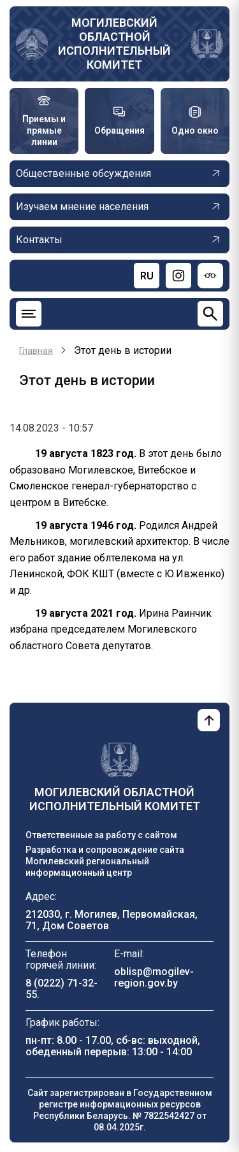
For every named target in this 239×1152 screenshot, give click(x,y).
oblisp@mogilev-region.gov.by (154, 977)
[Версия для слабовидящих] (210, 275)
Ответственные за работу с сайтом (101, 835)
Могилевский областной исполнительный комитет (114, 43)
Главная (36, 351)
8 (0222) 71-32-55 (61, 989)
